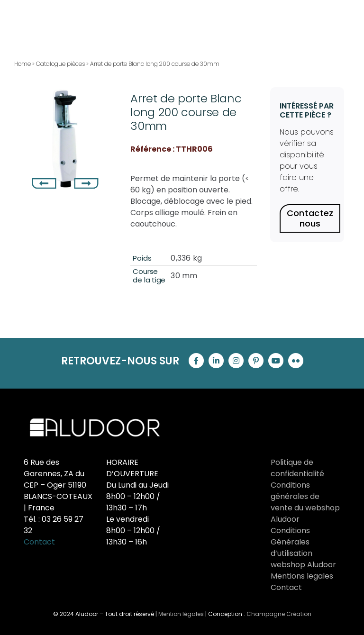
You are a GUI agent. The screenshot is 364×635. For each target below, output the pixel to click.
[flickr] (295, 360)
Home (22, 64)
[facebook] (196, 360)
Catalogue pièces (60, 64)
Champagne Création (278, 614)
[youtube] (275, 360)
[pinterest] (256, 360)
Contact (39, 541)
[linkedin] (216, 360)
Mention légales (181, 614)
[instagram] (236, 360)
